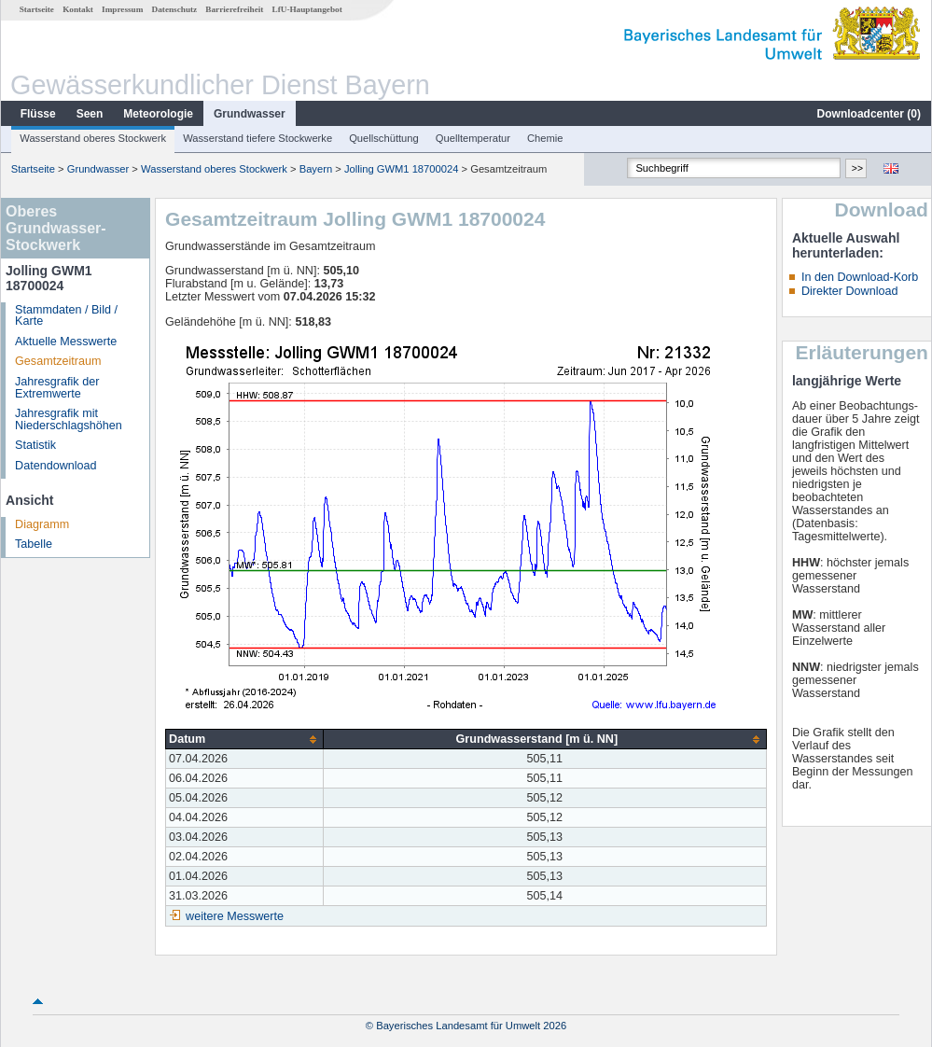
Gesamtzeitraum (58, 361)
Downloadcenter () (869, 113)
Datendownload (56, 465)
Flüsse (38, 113)
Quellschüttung (384, 138)
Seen (90, 113)
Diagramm (42, 524)
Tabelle (33, 544)
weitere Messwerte (235, 916)
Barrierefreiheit (234, 9)
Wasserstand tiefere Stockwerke (257, 138)
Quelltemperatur (473, 138)
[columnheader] (245, 739)
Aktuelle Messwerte (66, 341)
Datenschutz (175, 9)
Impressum (122, 9)
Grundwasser (249, 113)
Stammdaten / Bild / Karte (66, 315)
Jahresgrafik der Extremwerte (57, 387)
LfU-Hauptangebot (307, 9)
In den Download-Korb (859, 277)
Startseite (37, 9)
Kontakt (78, 9)
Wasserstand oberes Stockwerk (93, 138)
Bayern (315, 168)
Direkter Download (849, 291)
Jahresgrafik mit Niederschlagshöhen (68, 419)
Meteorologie (158, 113)
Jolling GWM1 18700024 (401, 168)
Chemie (545, 138)
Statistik (35, 445)
